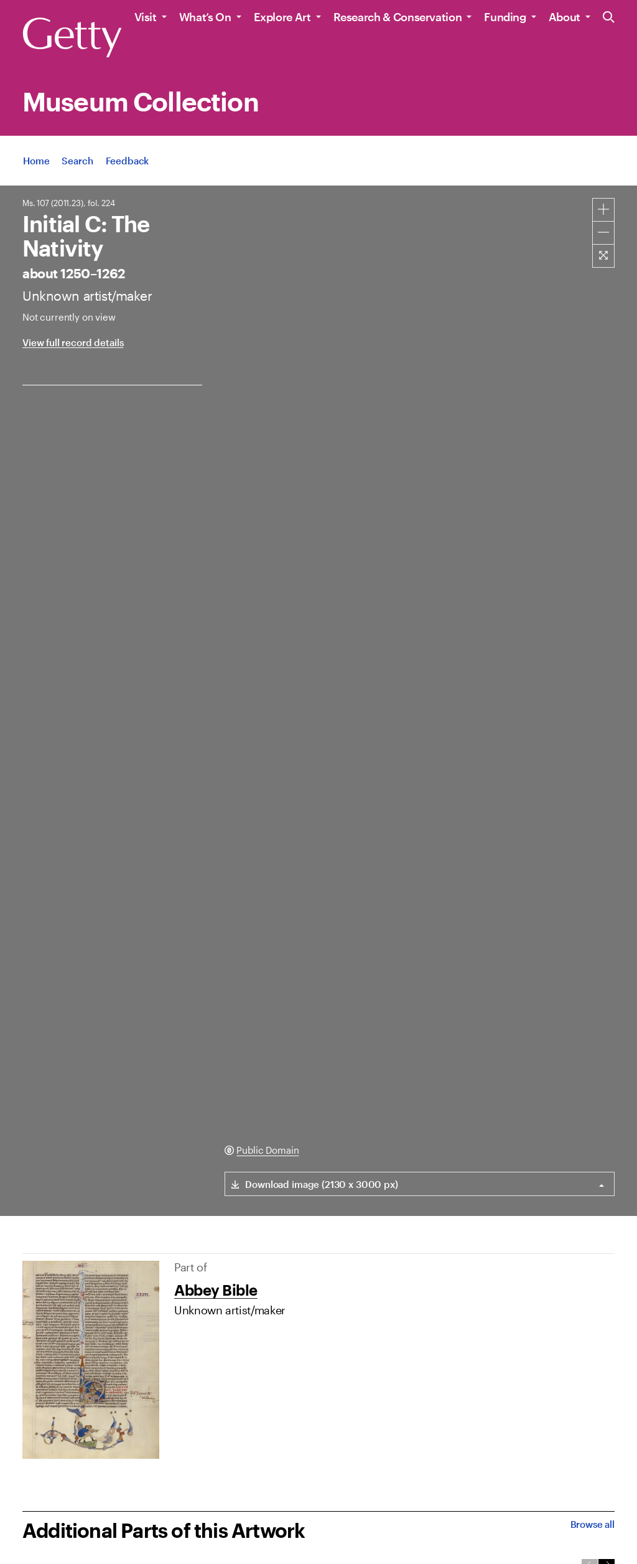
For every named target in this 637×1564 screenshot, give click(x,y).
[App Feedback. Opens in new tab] (127, 160)
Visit (145, 17)
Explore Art (282, 17)
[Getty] (72, 38)
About (564, 17)
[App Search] (77, 160)
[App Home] (36, 160)
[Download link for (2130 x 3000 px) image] (311, 1183)
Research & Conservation (397, 17)
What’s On (205, 17)
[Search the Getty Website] (609, 17)
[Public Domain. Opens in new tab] (262, 1150)
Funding (505, 17)
